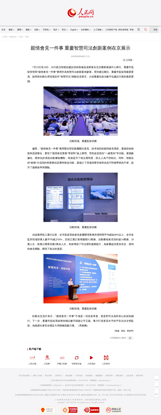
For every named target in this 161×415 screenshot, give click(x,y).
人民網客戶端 (111, 30)
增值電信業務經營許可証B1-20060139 (77, 390)
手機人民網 (62, 359)
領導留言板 (77, 359)
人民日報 (32, 359)
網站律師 (119, 376)
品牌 (21, 37)
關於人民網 (37, 376)
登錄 (155, 30)
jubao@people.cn (105, 380)
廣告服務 (68, 376)
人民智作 (106, 359)
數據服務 (99, 376)
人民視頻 (91, 359)
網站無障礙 (123, 30)
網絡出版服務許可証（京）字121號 (94, 395)
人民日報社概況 (24, 376)
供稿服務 (89, 376)
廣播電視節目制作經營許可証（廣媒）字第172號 (112, 390)
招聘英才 (58, 376)
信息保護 (129, 376)
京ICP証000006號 (115, 395)
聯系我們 (139, 376)
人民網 (4, 37)
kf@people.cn (58, 385)
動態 (27, 37)
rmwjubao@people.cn (114, 385)
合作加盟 (78, 376)
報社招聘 (48, 376)
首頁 (3, 30)
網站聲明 (109, 376)
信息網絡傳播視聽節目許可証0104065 (29, 395)
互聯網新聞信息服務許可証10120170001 (45, 390)
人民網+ (47, 359)
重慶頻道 (13, 37)
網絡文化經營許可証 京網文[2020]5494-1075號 (62, 395)
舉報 (132, 30)
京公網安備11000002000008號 (135, 395)
